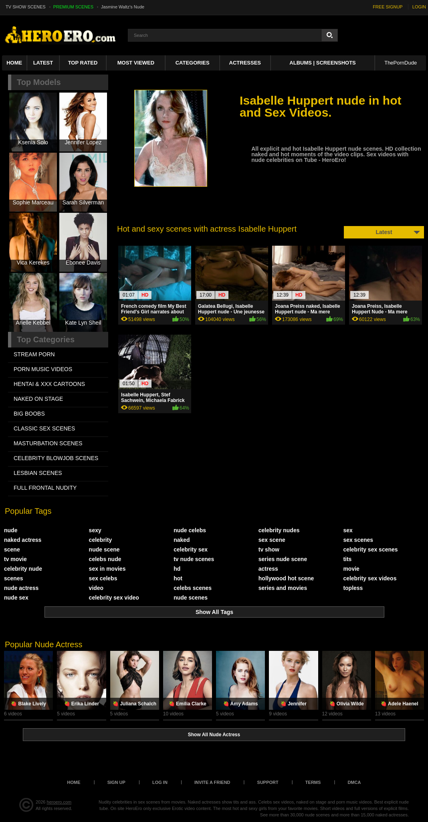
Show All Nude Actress (214, 734)
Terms (313, 782)
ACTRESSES (245, 63)
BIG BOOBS (29, 413)
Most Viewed (135, 63)
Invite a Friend (212, 782)
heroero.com (59, 802)
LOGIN (419, 6)
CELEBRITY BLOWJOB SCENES (56, 458)
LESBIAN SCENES (38, 473)
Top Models (39, 82)
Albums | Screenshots (322, 63)
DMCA (354, 782)
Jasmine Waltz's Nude (122, 6)
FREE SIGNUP (388, 6)
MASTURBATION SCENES (48, 443)
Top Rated (83, 63)
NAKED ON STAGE (38, 399)
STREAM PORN (34, 354)
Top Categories (46, 339)
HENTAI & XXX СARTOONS (49, 384)
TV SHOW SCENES (26, 6)
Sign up (116, 782)
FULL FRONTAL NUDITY (45, 488)
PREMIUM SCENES (73, 6)
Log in (160, 782)
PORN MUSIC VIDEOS (43, 369)
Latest (43, 63)
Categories (193, 63)
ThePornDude (400, 63)
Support (268, 782)
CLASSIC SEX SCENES (44, 428)
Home (14, 63)
